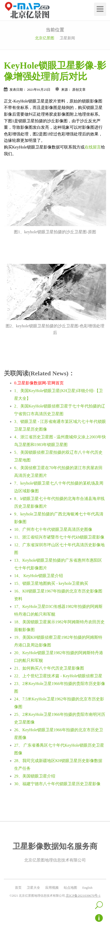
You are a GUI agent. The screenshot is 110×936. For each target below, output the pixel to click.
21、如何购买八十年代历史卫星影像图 (49, 668)
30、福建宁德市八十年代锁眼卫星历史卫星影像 (57, 784)
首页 (18, 887)
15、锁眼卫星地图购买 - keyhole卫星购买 (51, 583)
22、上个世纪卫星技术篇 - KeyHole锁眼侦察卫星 (58, 676)
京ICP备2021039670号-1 (83, 895)
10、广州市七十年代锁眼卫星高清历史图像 (53, 529)
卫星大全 (33, 887)
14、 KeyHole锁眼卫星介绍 (38, 575)
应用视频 (52, 887)
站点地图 (70, 887)
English (87, 887)
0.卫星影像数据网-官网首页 (39, 383)
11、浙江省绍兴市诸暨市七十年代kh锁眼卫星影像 (59, 537)
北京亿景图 (44, 38)
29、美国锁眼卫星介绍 (34, 776)
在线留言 (93, 147)
